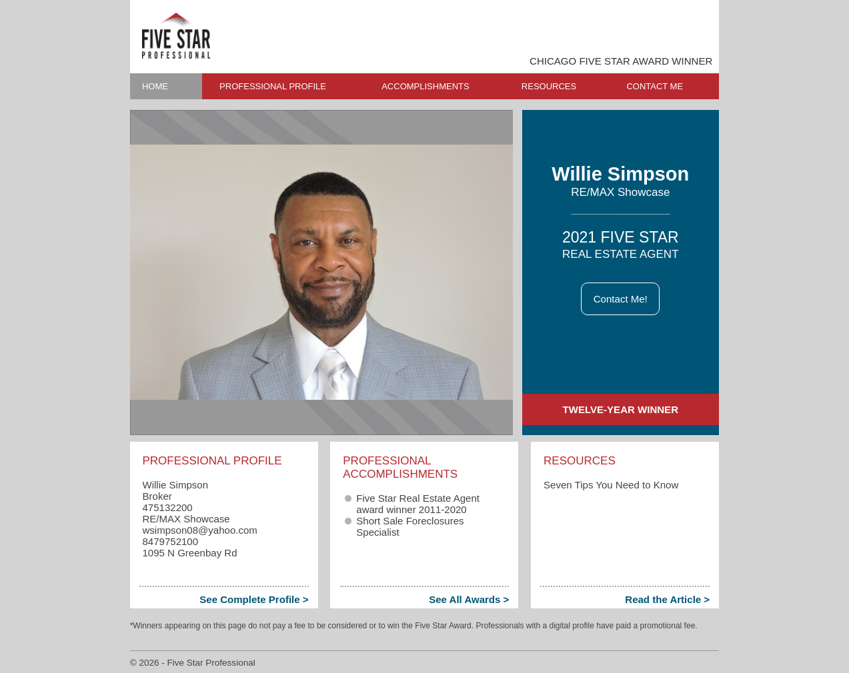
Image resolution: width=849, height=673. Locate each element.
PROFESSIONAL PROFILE (272, 86)
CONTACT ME (654, 86)
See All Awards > (469, 599)
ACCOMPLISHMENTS (425, 86)
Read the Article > (667, 599)
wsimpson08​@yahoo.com (199, 530)
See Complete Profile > (253, 599)
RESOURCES (549, 86)
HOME (155, 86)
